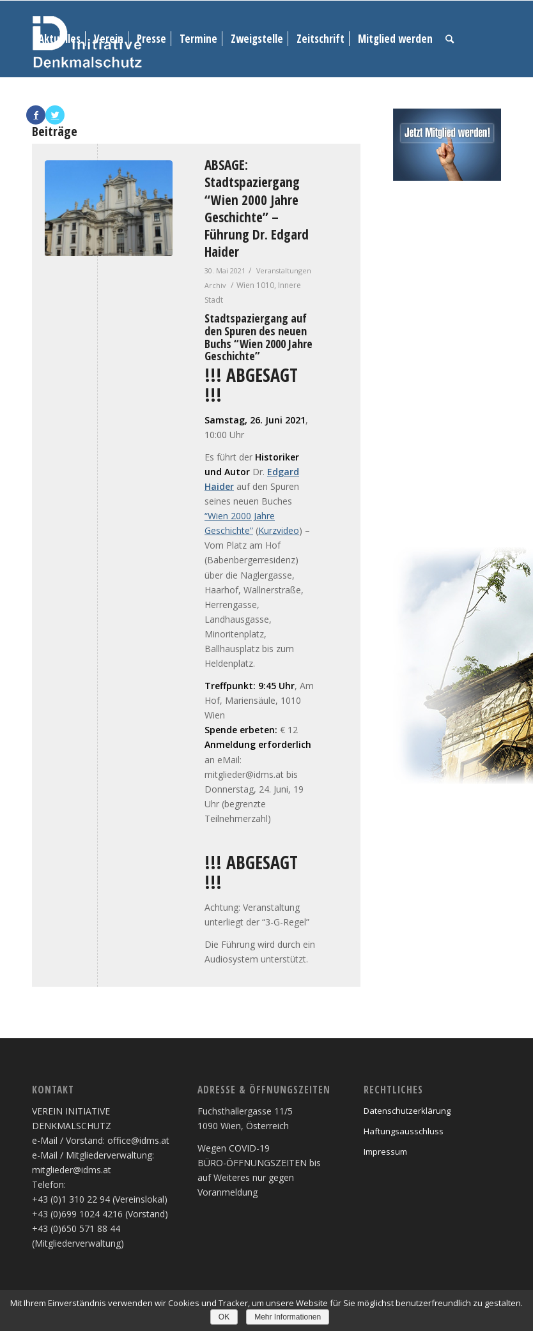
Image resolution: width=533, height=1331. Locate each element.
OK (224, 1316)
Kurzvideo (278, 530)
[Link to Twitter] (55, 115)
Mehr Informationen (287, 1316)
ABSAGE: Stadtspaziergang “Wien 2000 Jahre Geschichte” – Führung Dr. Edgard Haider (257, 208)
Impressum (385, 1151)
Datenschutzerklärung (407, 1110)
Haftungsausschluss (404, 1131)
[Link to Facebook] (35, 115)
